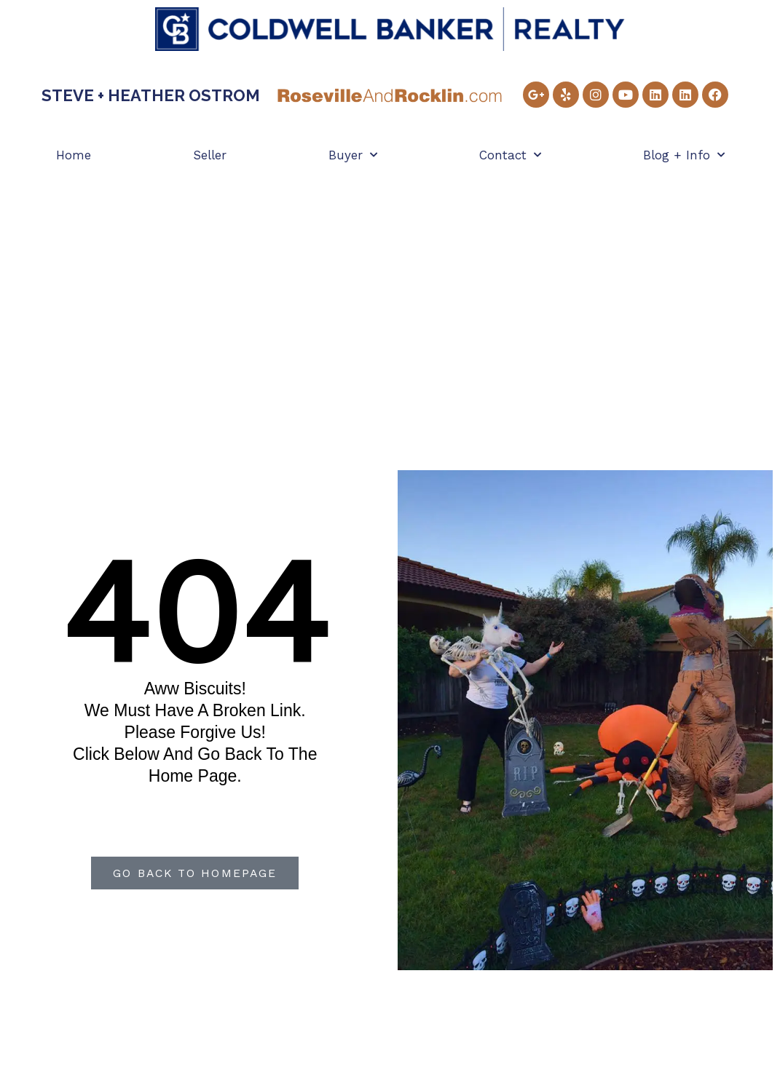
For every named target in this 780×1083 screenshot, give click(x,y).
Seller (209, 155)
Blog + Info (684, 155)
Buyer (352, 155)
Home (73, 155)
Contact (510, 155)
